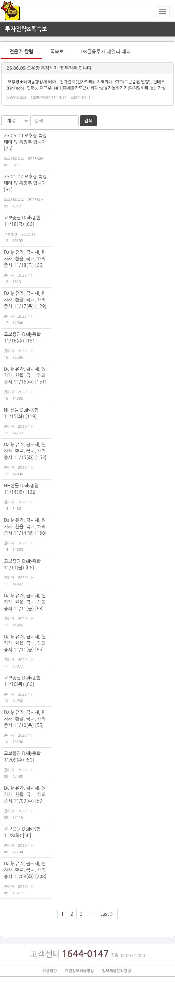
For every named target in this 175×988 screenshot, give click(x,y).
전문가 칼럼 (21, 51)
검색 (88, 121)
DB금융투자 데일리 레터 (106, 51)
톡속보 (57, 51)
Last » (107, 914)
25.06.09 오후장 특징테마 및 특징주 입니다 (48, 68)
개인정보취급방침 (79, 971)
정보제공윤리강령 (116, 971)
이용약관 (49, 971)
